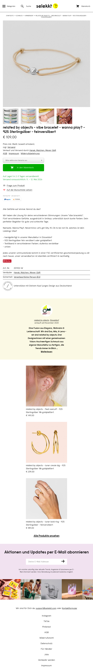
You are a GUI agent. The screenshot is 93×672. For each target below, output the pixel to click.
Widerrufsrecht (46, 638)
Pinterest (46, 627)
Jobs (46, 654)
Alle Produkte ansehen (46, 536)
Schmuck (19, 15)
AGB (46, 632)
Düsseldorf (54, 320)
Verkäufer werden (46, 660)
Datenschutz (46, 643)
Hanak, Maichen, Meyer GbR (42, 150)
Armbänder (29, 15)
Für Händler (46, 649)
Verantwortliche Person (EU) (27, 277)
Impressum (46, 666)
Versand (11, 147)
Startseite (10, 15)
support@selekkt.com (46, 608)
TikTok (46, 621)
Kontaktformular (69, 608)
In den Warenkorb (25, 168)
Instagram (46, 616)
